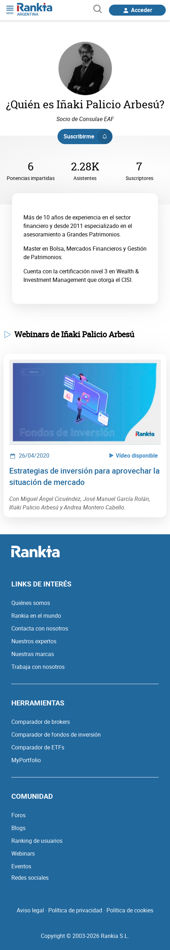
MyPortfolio (26, 760)
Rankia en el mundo (36, 615)
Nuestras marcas (32, 654)
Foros (18, 815)
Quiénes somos (30, 603)
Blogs (18, 828)
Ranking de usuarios (36, 841)
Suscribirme (88, 136)
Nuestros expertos (33, 641)
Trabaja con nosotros (38, 667)
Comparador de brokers (40, 722)
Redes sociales (30, 877)
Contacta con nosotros (39, 628)
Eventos (21, 866)
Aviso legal (30, 910)
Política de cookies (129, 910)
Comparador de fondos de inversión (56, 734)
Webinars (23, 853)
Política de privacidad (75, 910)
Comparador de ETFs (37, 747)
